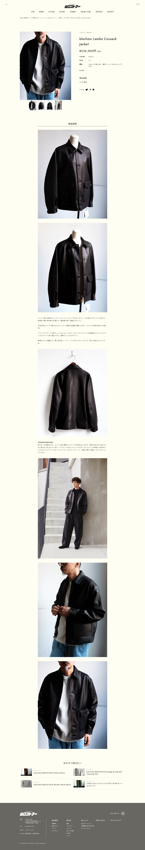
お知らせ (68, 833)
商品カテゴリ (55, 826)
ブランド (54, 828)
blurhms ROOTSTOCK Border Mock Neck (52, 784)
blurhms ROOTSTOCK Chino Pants (49, 773)
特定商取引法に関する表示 (87, 826)
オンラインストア (116, 820)
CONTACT (110, 12)
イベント (68, 835)
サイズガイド (55, 831)
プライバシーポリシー (86, 828)
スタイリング (69, 826)
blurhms (89, 32)
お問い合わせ (100, 820)
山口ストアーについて (86, 823)
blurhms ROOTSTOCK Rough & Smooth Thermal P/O (104, 772)
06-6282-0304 (29, 826)
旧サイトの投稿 (70, 831)
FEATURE (62, 12)
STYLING (52, 12)
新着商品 (54, 823)
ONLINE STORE (86, 12)
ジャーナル (69, 828)
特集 (67, 823)
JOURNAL (73, 12)
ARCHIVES (99, 12)
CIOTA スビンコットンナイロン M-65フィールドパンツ (104, 784)
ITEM (32, 12)
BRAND (41, 12)
